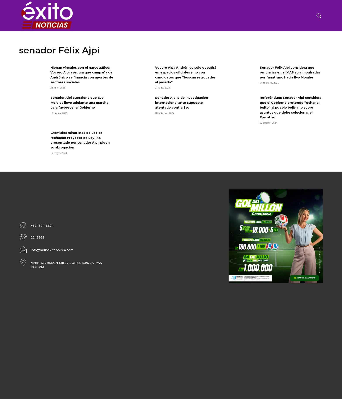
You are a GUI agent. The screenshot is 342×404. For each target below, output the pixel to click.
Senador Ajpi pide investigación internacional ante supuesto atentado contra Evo (185, 107)
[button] (319, 15)
